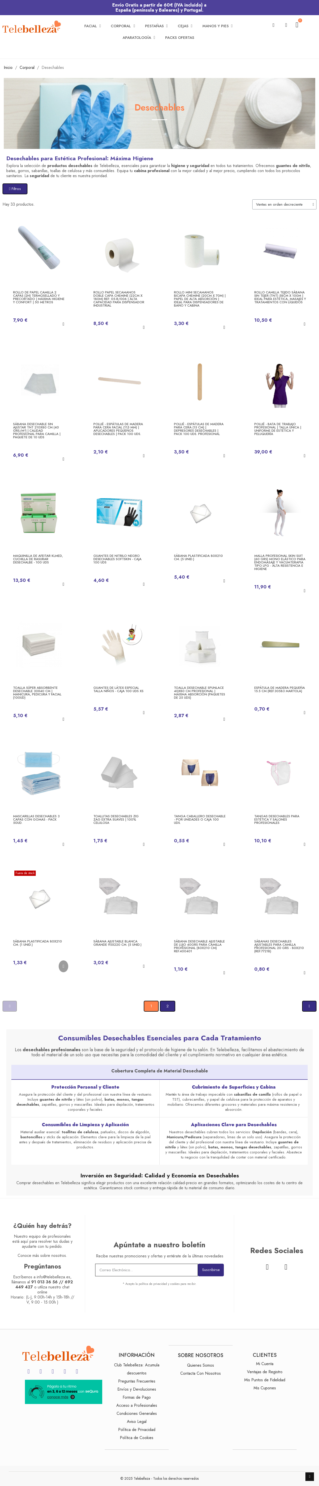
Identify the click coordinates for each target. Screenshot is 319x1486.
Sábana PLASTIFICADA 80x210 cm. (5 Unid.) (198, 557)
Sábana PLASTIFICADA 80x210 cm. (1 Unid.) (37, 943)
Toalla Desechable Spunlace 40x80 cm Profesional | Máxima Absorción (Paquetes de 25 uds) (199, 692)
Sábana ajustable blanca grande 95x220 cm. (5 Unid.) (117, 943)
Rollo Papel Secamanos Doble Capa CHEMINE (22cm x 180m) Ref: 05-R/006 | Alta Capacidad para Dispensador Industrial (118, 299)
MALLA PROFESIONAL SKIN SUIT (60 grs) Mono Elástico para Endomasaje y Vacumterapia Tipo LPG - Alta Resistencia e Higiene (279, 562)
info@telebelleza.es (53, 1277)
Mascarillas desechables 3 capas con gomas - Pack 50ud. (36, 819)
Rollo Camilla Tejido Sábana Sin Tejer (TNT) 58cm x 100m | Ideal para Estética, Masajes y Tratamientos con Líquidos (280, 297)
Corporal (123, 26)
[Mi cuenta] (286, 25)
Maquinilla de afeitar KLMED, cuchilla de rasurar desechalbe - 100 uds (38, 559)
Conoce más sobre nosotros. (42, 1255)
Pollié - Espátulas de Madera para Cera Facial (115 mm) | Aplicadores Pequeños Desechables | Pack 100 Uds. (118, 429)
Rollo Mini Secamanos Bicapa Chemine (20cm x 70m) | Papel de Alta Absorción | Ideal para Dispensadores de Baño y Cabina (200, 299)
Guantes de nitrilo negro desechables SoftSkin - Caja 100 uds (117, 559)
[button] (273, 25)
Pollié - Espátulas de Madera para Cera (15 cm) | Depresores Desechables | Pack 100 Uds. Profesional (199, 429)
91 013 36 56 (44, 1282)
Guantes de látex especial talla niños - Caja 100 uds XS (118, 689)
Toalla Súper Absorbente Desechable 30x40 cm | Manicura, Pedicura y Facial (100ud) (37, 692)
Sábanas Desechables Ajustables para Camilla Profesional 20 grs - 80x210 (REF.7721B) (279, 946)
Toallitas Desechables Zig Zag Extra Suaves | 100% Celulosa (116, 819)
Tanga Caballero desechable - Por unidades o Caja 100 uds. (200, 819)
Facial (92, 26)
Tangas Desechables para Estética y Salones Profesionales (276, 819)
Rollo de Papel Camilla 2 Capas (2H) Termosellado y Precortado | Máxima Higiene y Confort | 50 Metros (38, 297)
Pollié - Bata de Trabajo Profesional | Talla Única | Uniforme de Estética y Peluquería (277, 429)
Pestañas (156, 26)
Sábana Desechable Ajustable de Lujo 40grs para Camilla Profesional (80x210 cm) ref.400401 (199, 946)
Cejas (185, 26)
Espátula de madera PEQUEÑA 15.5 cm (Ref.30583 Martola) (279, 689)
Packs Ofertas (179, 37)
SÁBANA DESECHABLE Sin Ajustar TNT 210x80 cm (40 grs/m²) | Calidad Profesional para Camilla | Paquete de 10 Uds (36, 431)
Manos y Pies (217, 26)
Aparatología (139, 37)
